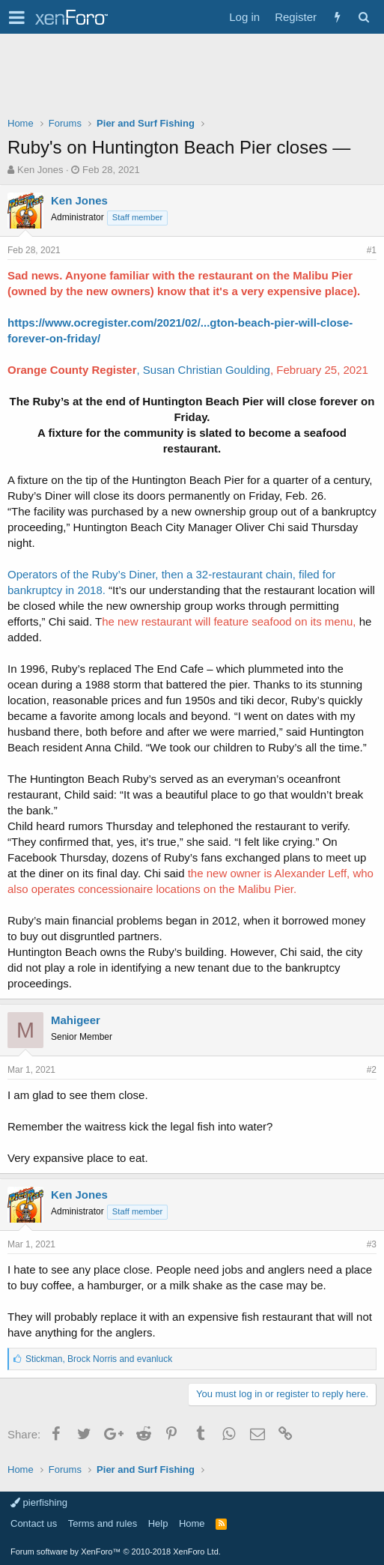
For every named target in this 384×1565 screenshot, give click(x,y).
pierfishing (38, 1502)
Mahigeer (75, 1020)
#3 (372, 1244)
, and (98, 1359)
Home (192, 1523)
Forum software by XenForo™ (115, 1551)
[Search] (363, 17)
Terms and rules (102, 1523)
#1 (372, 250)
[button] (17, 17)
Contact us (33, 1523)
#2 (372, 1070)
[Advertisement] (192, 78)
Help (158, 1523)
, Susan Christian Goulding (203, 369)
